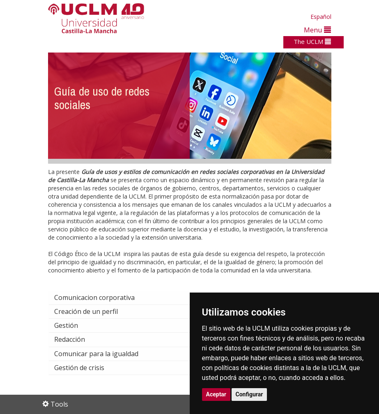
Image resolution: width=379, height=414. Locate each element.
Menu (317, 29)
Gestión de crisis (85, 367)
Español (320, 17)
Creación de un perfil (92, 311)
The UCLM (312, 41)
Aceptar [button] (216, 394)
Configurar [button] (249, 394)
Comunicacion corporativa (101, 297)
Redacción (76, 339)
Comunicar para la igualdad (103, 353)
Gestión (72, 325)
